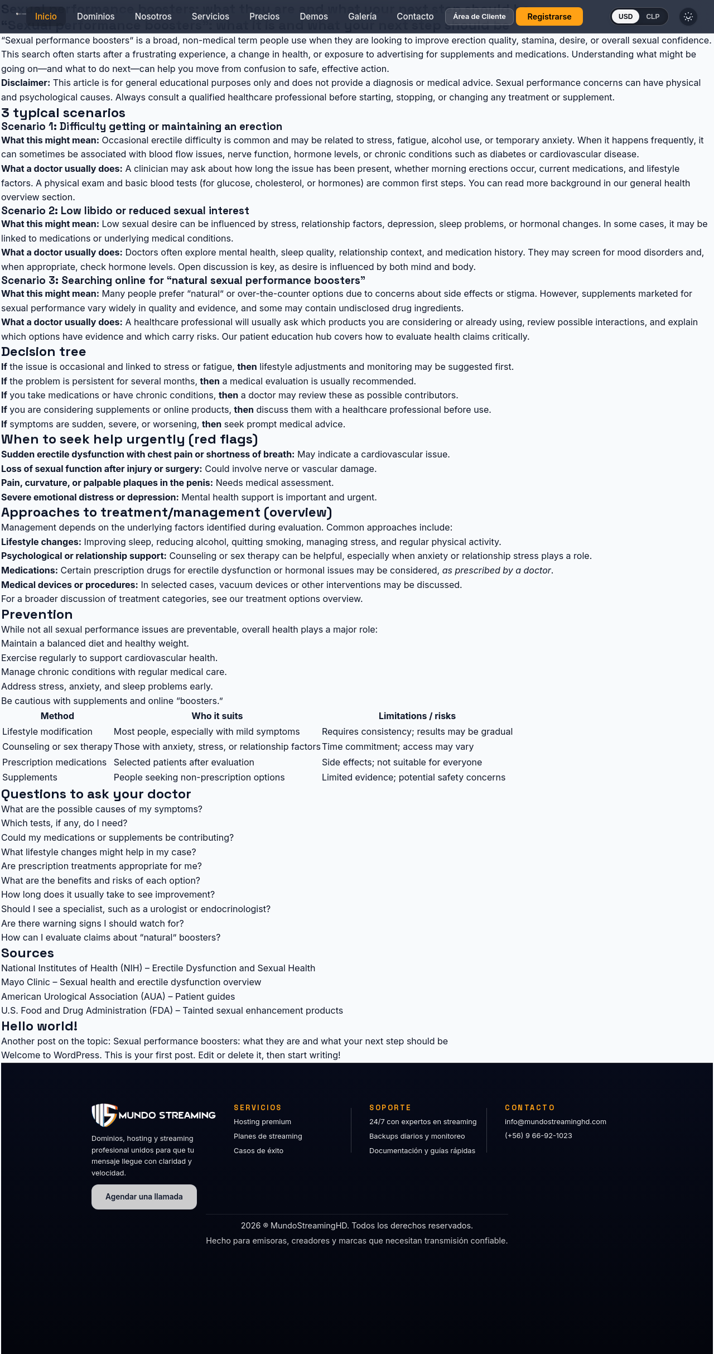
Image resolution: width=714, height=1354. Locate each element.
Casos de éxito (258, 1150)
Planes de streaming (268, 1136)
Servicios (220, 20)
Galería (372, 20)
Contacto (424, 20)
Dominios (105, 20)
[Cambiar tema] (703, 20)
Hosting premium (262, 1121)
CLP (662, 20)
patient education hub (286, 336)
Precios (274, 20)
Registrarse (559, 20)
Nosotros (162, 20)
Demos (323, 20)
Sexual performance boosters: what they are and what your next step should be (280, 1041)
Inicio (55, 20)
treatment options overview (303, 598)
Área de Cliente (488, 20)
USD (635, 20)
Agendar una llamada (144, 1196)
